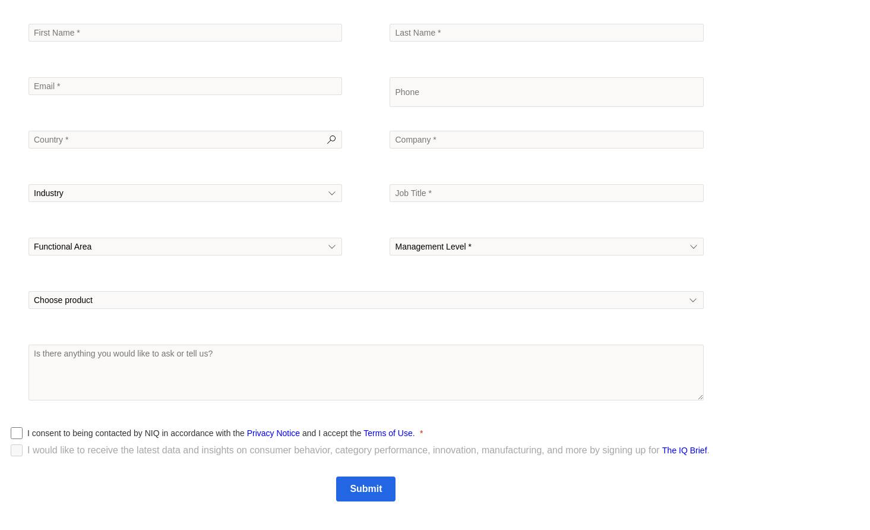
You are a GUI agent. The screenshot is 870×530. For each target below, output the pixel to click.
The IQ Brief (684, 450)
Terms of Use (387, 433)
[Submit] (366, 489)
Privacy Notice (273, 433)
